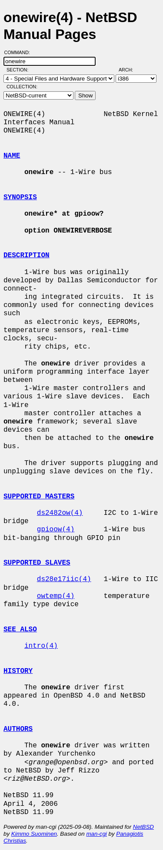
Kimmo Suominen (34, 834)
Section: (19, 69)
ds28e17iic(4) (64, 579)
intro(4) (41, 646)
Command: (19, 52)
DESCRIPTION (26, 255)
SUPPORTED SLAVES (36, 563)
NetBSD (143, 827)
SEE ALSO (20, 629)
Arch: (130, 69)
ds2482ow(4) (60, 513)
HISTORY (18, 671)
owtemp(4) (55, 596)
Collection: (22, 86)
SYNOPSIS (20, 197)
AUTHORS (18, 729)
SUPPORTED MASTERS (38, 496)
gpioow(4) (55, 529)
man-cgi (96, 834)
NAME (11, 156)
